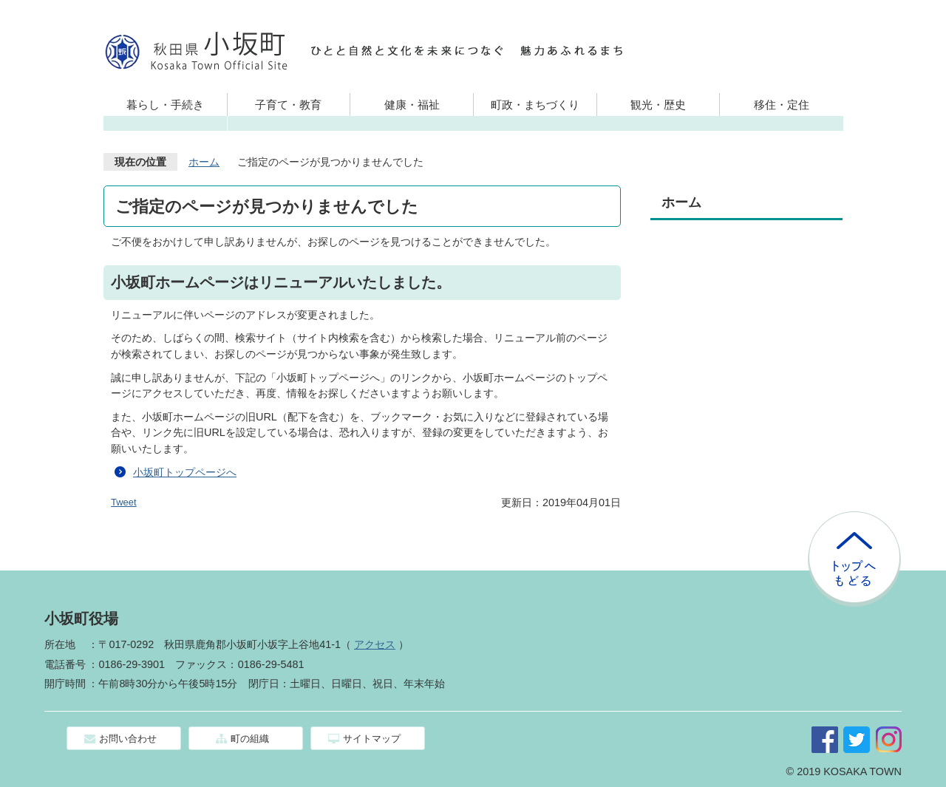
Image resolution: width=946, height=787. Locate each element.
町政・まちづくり (535, 104)
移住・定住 (781, 104)
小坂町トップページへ (184, 472)
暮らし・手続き (165, 104)
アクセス (374, 644)
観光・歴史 (658, 104)
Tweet (124, 502)
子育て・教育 (288, 104)
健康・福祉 (412, 104)
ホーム (204, 162)
